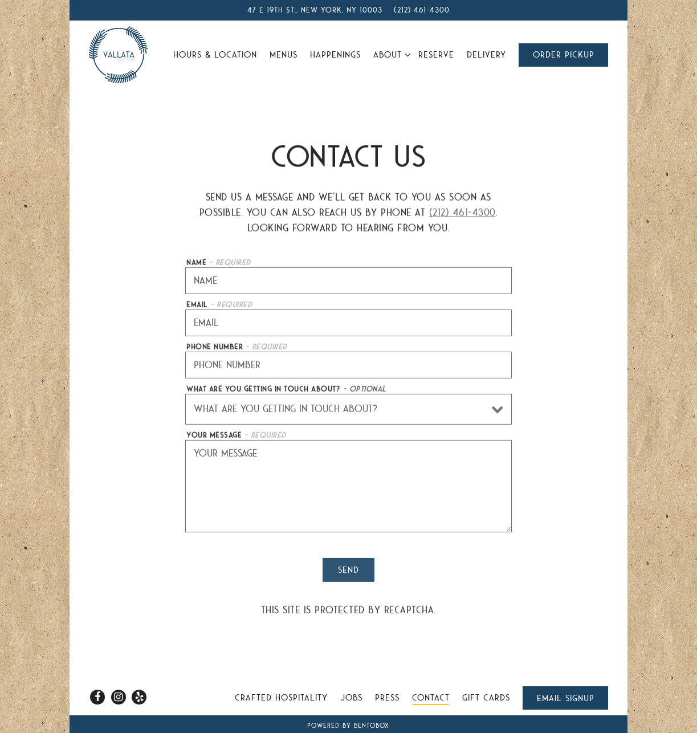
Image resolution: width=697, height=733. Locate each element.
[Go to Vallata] (314, 10)
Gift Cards (486, 698)
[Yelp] (139, 697)
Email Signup (565, 698)
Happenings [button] (335, 55)
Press (387, 698)
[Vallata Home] (118, 54)
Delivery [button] (486, 55)
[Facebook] (97, 697)
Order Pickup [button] (563, 55)
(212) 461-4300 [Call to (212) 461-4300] (422, 9)
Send (348, 571)
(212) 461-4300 (462, 213)
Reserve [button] (436, 55)
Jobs (351, 698)
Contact (431, 698)
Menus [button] (283, 55)
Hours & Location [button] (215, 55)
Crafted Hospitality (281, 698)
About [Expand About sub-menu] (389, 53)
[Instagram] (118, 697)
